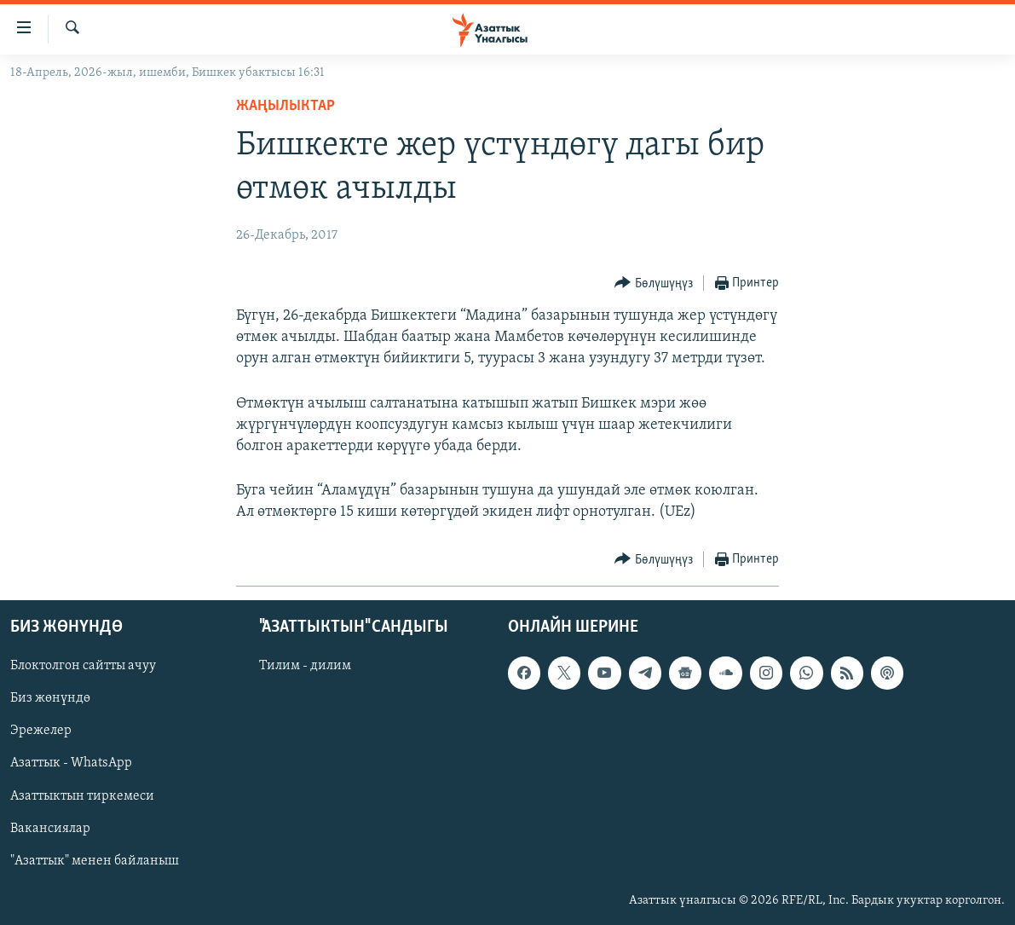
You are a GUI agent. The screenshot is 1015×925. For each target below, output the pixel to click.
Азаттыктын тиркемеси (82, 795)
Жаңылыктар (285, 106)
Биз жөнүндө (50, 698)
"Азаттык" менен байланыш (94, 860)
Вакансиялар (50, 828)
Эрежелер (41, 730)
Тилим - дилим (305, 666)
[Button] (653, 283)
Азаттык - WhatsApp (71, 763)
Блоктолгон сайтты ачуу (83, 666)
